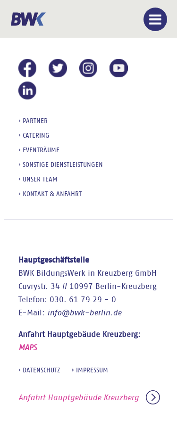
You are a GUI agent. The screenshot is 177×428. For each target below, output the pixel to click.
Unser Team (40, 179)
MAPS (27, 347)
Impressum (92, 370)
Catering (36, 135)
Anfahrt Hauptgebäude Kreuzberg (89, 397)
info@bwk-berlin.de (84, 312)
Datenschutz (41, 370)
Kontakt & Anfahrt (52, 194)
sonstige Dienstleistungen (63, 164)
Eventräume (41, 150)
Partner (35, 120)
